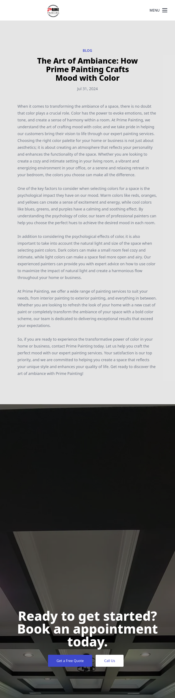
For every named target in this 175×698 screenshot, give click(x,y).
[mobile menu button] (165, 10)
